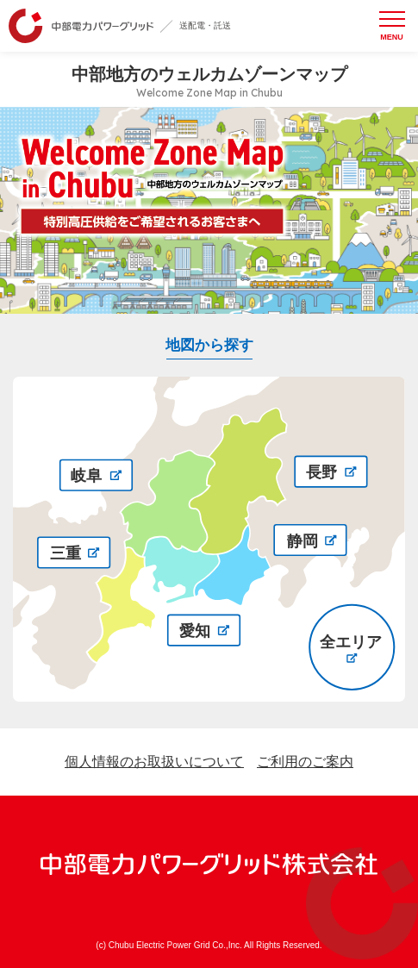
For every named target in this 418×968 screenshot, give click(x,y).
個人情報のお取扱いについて (154, 761)
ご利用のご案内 (305, 761)
